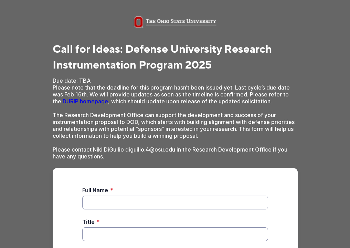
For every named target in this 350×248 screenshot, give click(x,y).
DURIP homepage (85, 101)
